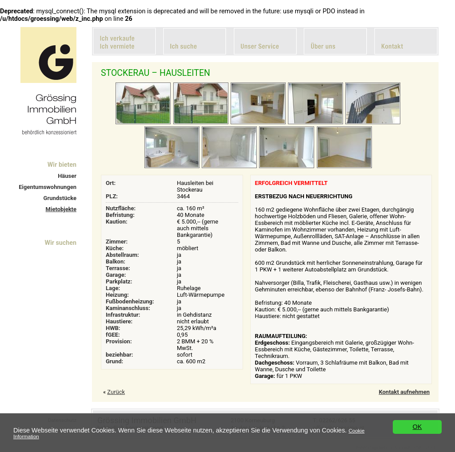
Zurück (116, 392)
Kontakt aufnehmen (404, 392)
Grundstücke (60, 198)
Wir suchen (60, 242)
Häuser (67, 176)
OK (417, 426)
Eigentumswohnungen (47, 187)
